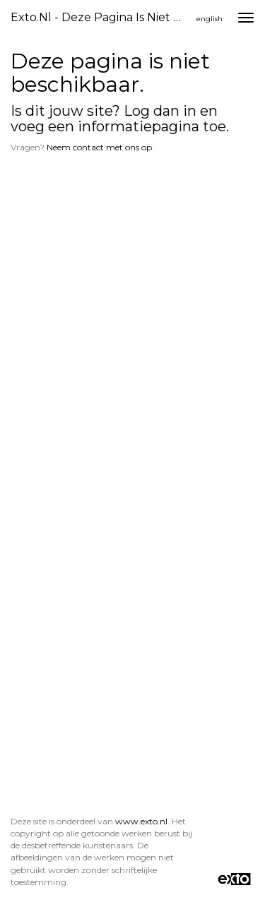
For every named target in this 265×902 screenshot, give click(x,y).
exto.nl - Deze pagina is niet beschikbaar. (101, 17)
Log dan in (160, 110)
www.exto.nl (141, 821)
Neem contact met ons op (99, 147)
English (209, 18)
